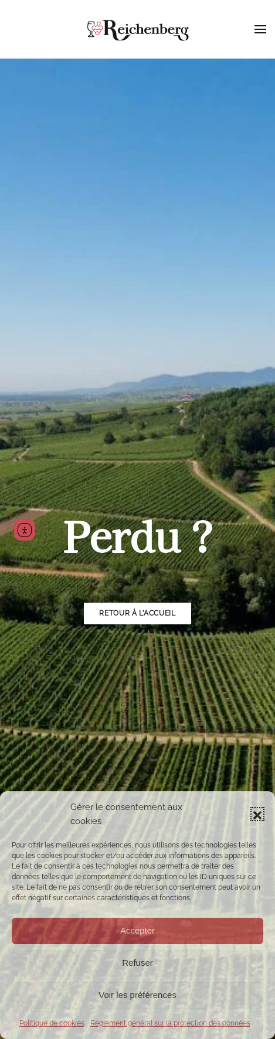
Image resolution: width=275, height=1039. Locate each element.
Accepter (137, 930)
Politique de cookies (51, 1023)
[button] (257, 814)
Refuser (137, 963)
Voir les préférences (137, 995)
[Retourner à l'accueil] (138, 29)
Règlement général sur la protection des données (170, 1023)
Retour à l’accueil (137, 613)
